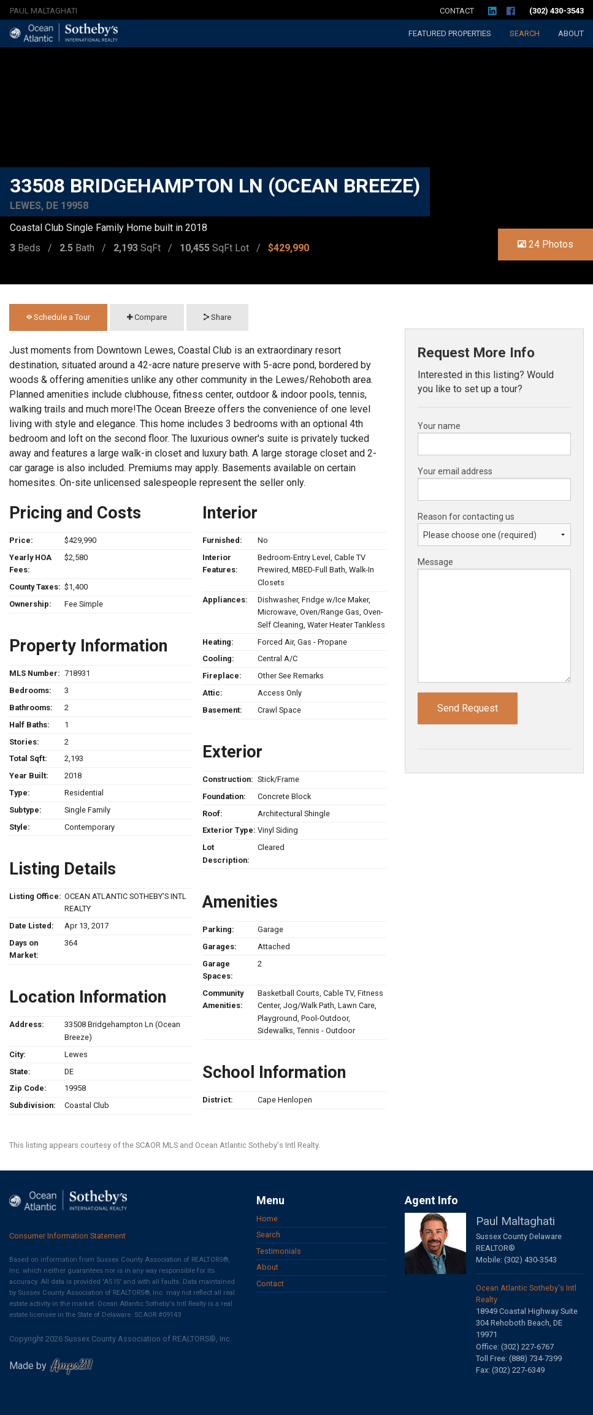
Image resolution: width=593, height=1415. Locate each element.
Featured (449, 33)
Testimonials (278, 1251)
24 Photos (545, 244)
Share (217, 317)
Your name (439, 426)
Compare (147, 317)
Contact (457, 10)
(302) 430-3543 (556, 10)
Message (435, 562)
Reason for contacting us (466, 517)
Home (267, 1218)
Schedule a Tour (58, 317)
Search (525, 33)
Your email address (455, 471)
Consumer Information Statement (67, 1235)
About (571, 33)
